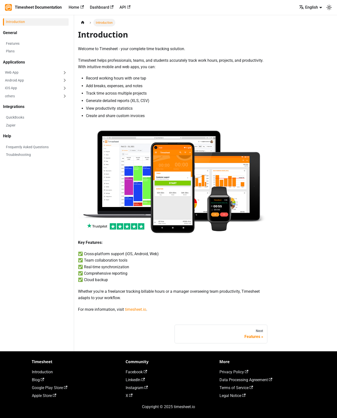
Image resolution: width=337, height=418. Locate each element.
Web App (12, 72)
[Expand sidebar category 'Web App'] (65, 72)
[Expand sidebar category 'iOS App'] (65, 88)
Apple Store (44, 395)
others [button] (10, 96)
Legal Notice (232, 395)
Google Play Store (49, 387)
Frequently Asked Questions (27, 147)
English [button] (308, 7)
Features (13, 43)
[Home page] (82, 22)
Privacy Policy (233, 372)
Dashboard (102, 7)
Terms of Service (236, 387)
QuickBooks (15, 117)
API (124, 7)
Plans (10, 51)
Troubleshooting (18, 155)
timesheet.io (135, 309)
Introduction (15, 22)
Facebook (136, 372)
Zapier (11, 125)
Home (76, 7)
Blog (38, 379)
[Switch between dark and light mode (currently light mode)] (329, 7)
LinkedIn (135, 379)
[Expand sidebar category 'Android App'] (65, 80)
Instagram (137, 387)
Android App (14, 80)
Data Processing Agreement (245, 379)
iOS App (11, 88)
